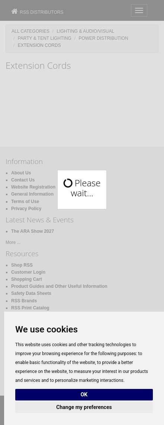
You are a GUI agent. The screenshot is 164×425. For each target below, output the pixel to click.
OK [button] (84, 394)
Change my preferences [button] (84, 407)
